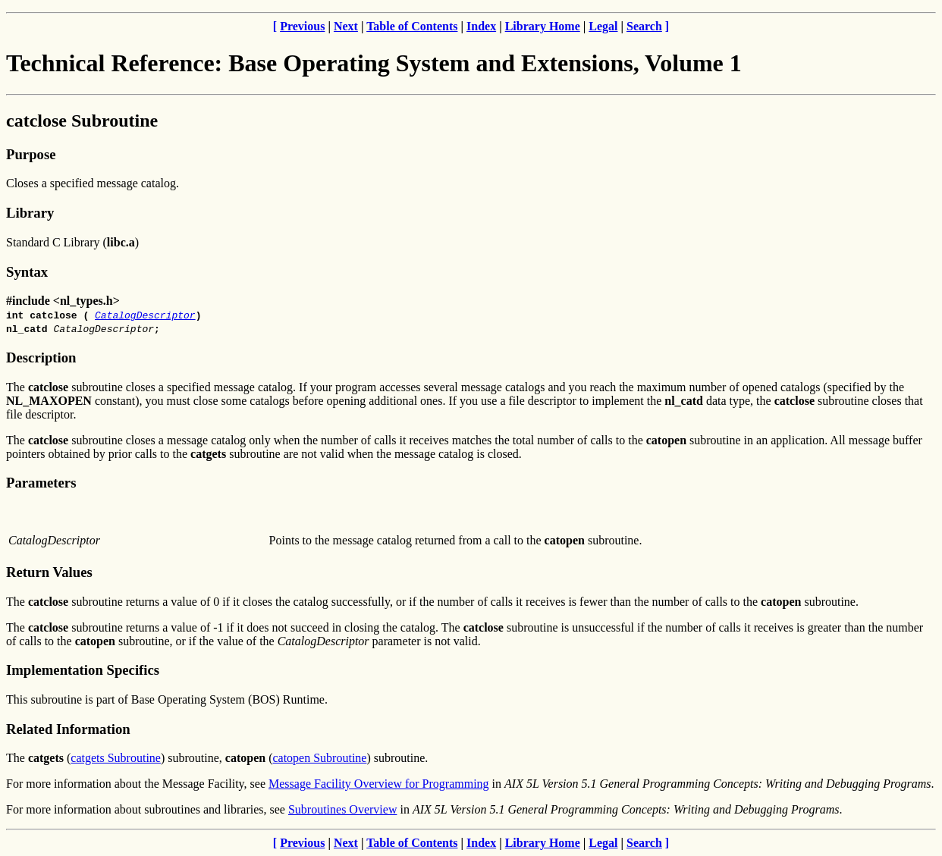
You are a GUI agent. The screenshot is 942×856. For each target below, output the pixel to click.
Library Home (542, 26)
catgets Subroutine (116, 757)
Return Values (49, 572)
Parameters (41, 483)
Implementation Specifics (82, 670)
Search (644, 26)
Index (481, 26)
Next (346, 26)
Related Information (68, 729)
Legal (603, 26)
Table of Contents (411, 26)
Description (41, 357)
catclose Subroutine (82, 120)
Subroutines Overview (342, 809)
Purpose (30, 154)
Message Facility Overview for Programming (378, 783)
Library (30, 213)
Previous (302, 26)
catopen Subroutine (319, 757)
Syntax (27, 272)
